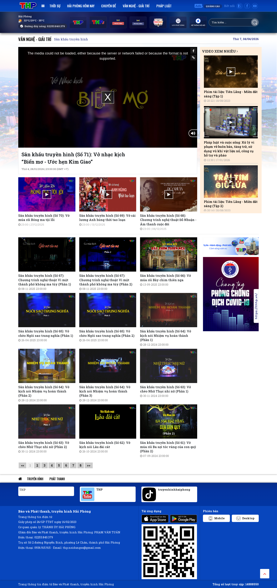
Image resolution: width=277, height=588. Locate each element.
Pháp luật (164, 5)
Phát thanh (57, 479)
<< (22, 465)
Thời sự (54, 5)
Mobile (216, 518)
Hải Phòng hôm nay (80, 5)
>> (88, 465)
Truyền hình (35, 479)
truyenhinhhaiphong (174, 489)
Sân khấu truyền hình (71, 39)
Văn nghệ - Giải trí (136, 5)
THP (22, 490)
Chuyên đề (108, 5)
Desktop (245, 518)
